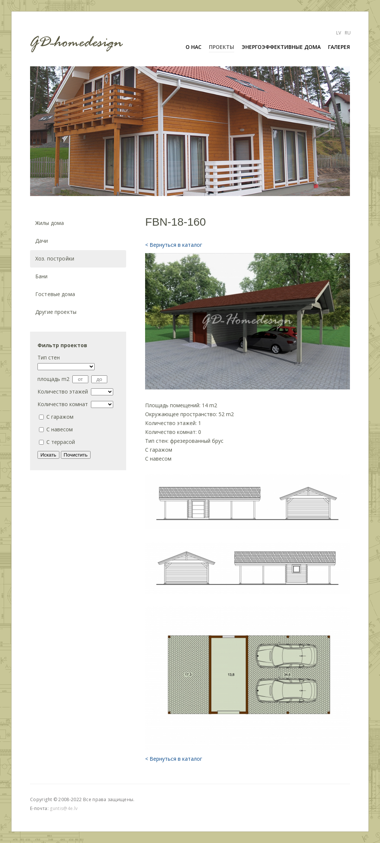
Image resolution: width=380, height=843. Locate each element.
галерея (339, 46)
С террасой (60, 441)
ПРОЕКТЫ (221, 46)
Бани (41, 276)
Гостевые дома (55, 294)
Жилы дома (49, 222)
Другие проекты (55, 311)
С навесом (59, 429)
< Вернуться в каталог (173, 244)
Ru (348, 33)
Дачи (41, 240)
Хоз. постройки (54, 258)
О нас (194, 46)
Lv (338, 33)
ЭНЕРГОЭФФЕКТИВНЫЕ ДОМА (281, 46)
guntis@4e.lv (64, 808)
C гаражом (59, 416)
